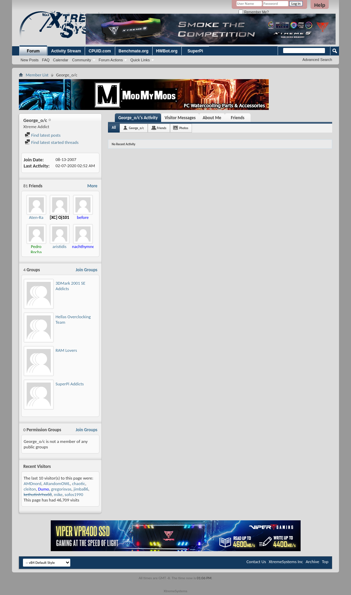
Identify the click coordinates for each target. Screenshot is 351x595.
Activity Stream (66, 51)
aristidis (59, 246)
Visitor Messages (180, 117)
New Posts (30, 60)
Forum (33, 51)
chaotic (78, 483)
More (92, 185)
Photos (183, 128)
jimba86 (81, 489)
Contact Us (256, 561)
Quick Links (140, 60)
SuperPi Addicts (70, 383)
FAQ (46, 60)
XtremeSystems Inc (286, 561)
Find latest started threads (51, 142)
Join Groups (86, 269)
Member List (37, 74)
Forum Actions (111, 60)
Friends (237, 117)
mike (58, 494)
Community (81, 60)
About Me (212, 117)
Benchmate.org (133, 51)
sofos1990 (74, 494)
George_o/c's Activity (138, 117)
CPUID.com (99, 51)
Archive (312, 561)
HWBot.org (167, 51)
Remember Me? (253, 12)
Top (325, 561)
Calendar (61, 60)
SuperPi (195, 51)
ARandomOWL (57, 483)
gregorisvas (61, 489)
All (114, 127)
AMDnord (32, 483)
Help (319, 5)
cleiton (30, 489)
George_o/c (136, 128)
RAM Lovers (66, 350)
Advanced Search (317, 60)
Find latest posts (43, 135)
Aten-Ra (36, 217)
